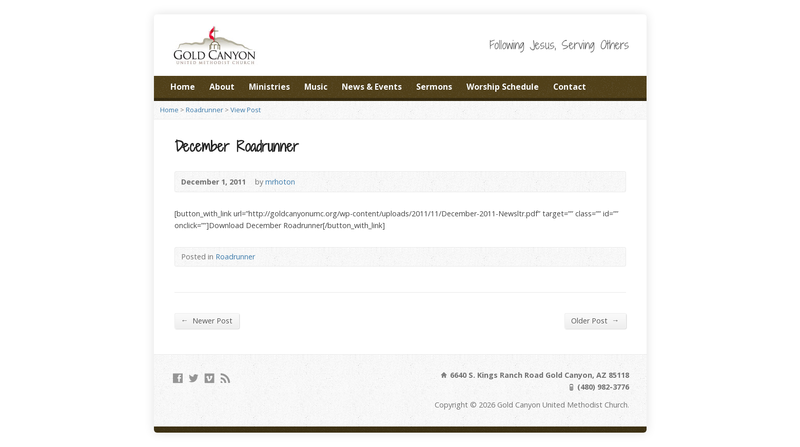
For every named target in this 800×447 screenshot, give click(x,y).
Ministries (269, 86)
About (222, 86)
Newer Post (206, 320)
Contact (569, 86)
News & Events (372, 86)
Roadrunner (204, 109)
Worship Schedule (502, 86)
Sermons (434, 86)
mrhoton (280, 182)
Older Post (595, 320)
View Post (245, 109)
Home (182, 86)
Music (315, 86)
